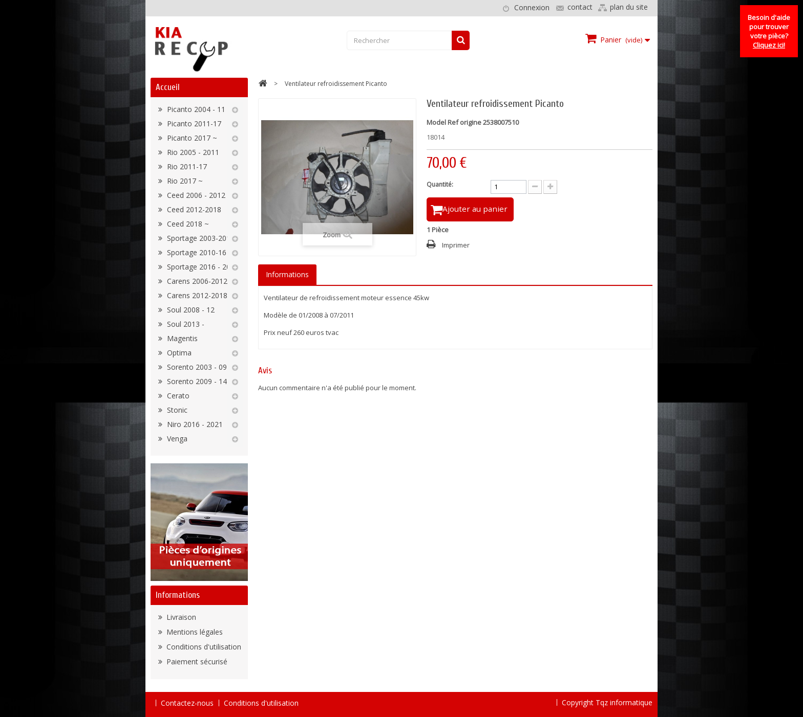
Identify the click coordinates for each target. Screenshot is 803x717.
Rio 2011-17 (186, 166)
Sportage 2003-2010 (200, 238)
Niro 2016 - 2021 (194, 424)
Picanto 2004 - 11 (195, 109)
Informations (178, 595)
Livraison (180, 617)
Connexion (532, 7)
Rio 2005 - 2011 (192, 152)
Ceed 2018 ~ (187, 224)
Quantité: (440, 184)
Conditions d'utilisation (202, 647)
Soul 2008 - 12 (190, 310)
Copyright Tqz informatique (607, 702)
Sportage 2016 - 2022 (202, 267)
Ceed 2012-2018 (193, 209)
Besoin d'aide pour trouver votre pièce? (769, 31)
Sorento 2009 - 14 (196, 381)
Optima (178, 352)
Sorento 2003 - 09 (196, 367)
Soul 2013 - (184, 324)
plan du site (629, 7)
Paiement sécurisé (195, 661)
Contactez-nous (187, 703)
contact (580, 7)
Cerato (177, 395)
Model (436, 122)
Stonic (176, 410)
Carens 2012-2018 (196, 295)
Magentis (181, 338)
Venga (176, 438)
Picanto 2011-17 (193, 123)
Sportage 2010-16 (195, 252)
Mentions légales (193, 632)
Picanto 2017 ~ (191, 138)
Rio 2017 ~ (184, 181)
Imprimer (456, 246)
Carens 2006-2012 (196, 281)
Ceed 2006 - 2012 (195, 195)
